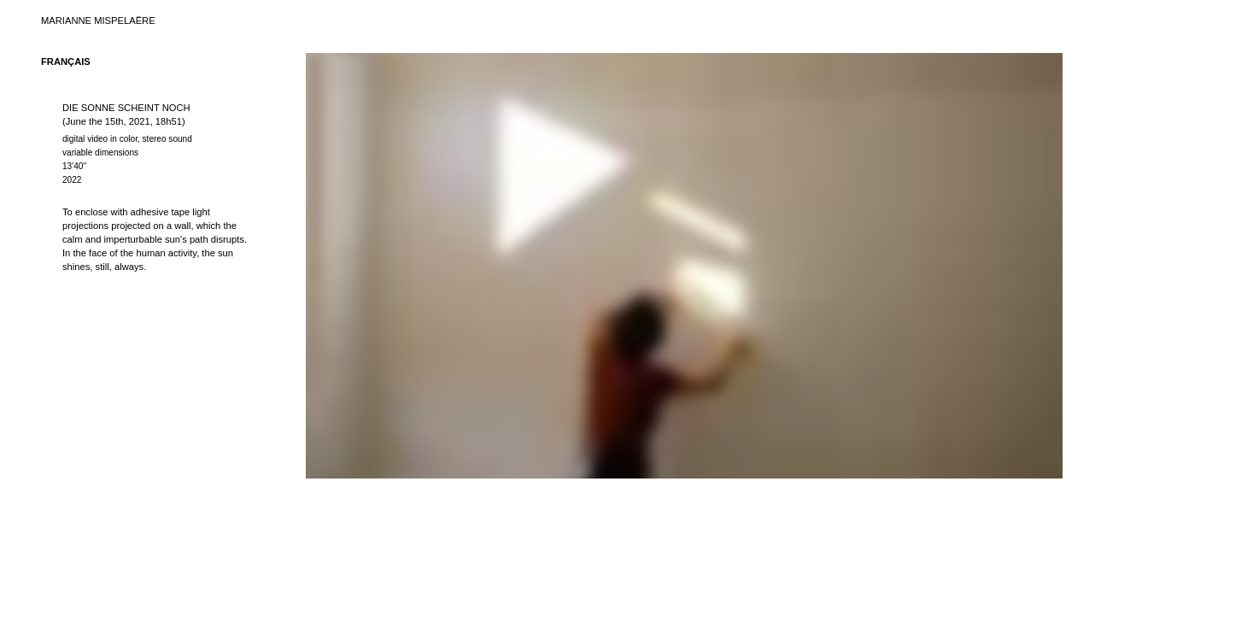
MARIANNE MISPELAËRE (98, 20)
